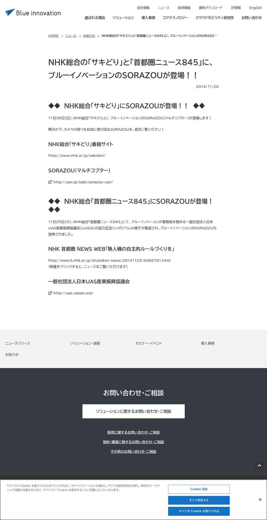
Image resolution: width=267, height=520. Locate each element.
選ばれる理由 (95, 17)
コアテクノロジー (175, 17)
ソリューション (123, 17)
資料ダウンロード (212, 7)
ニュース (166, 7)
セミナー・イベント (149, 343)
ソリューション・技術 (85, 343)
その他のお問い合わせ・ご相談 (133, 451)
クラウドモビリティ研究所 (215, 17)
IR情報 (236, 7)
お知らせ (12, 354)
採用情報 (186, 7)
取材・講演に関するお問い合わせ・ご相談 (133, 442)
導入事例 (148, 17)
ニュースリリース (17, 343)
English (256, 7)
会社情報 (146, 7)
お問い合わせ (251, 17)
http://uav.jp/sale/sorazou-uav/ (83, 182)
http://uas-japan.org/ (73, 293)
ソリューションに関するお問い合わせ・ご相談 (133, 411)
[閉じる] (260, 499)
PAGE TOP (259, 465)
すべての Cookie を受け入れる (199, 511)
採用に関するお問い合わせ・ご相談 (133, 432)
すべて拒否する (199, 500)
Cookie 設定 (199, 489)
